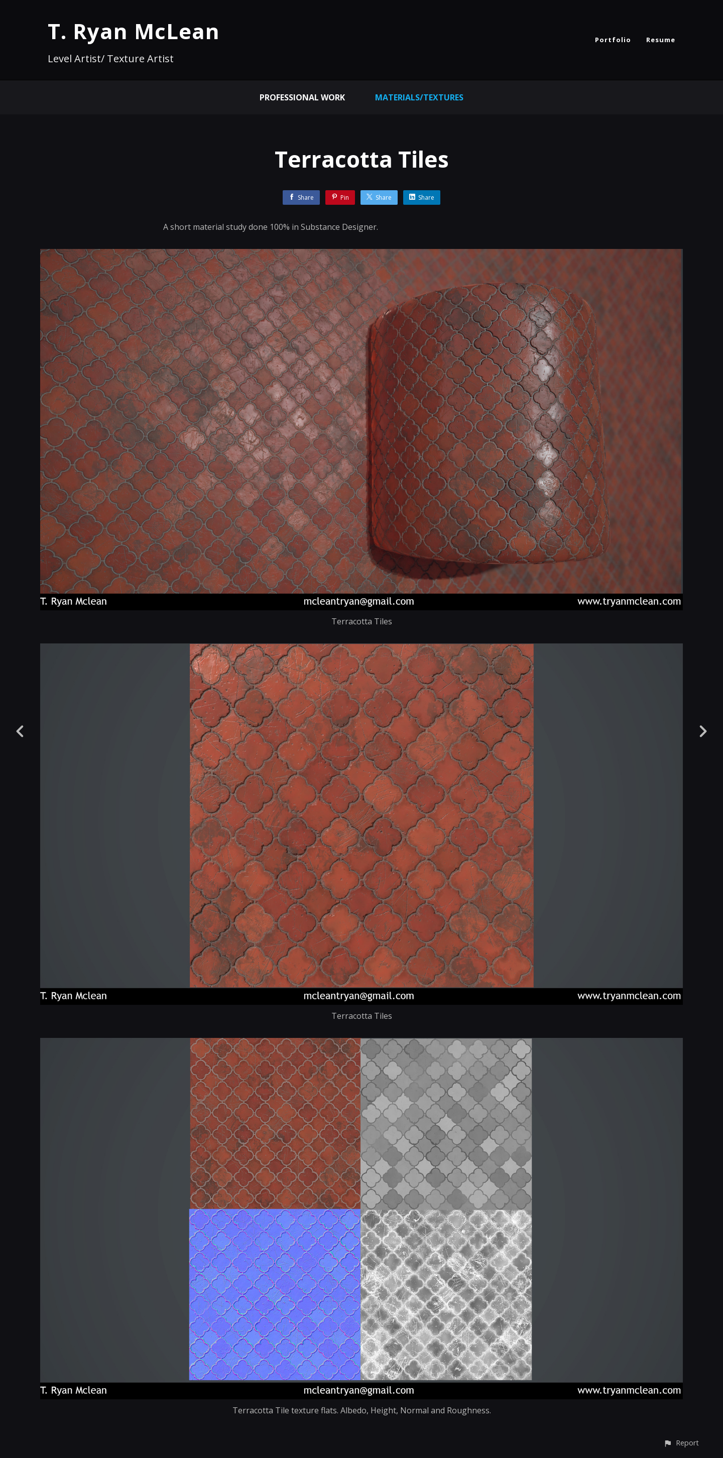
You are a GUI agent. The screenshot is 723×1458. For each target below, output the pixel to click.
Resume (660, 39)
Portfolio (613, 39)
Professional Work (302, 97)
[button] (681, 1442)
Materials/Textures (419, 97)
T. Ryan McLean (134, 31)
